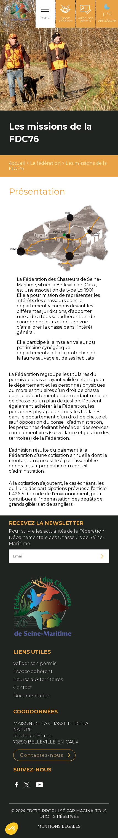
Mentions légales (59, 826)
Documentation (32, 695)
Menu (45, 18)
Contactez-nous (41, 755)
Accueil (17, 163)
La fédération (45, 163)
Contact (22, 687)
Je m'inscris (102, 556)
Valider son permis (85, 14)
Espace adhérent (33, 671)
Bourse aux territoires (38, 679)
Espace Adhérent (65, 14)
